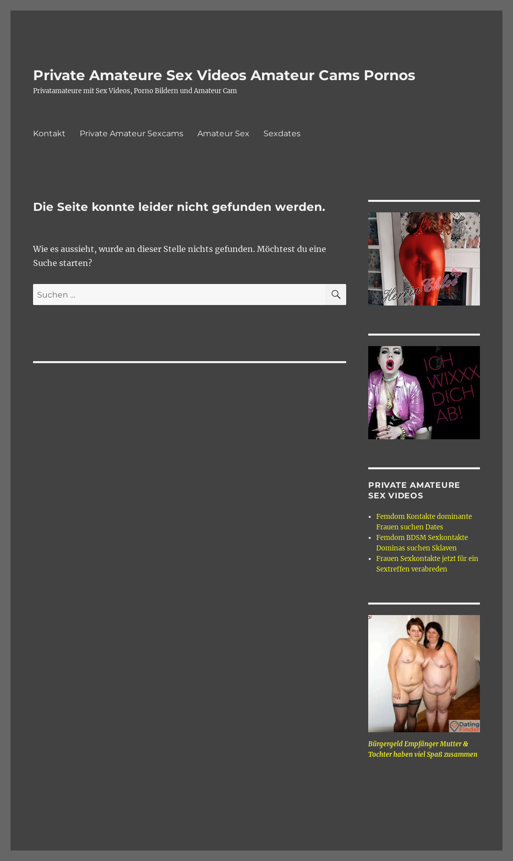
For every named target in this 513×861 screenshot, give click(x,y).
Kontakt (49, 133)
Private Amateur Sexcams (131, 133)
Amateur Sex (223, 133)
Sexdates (282, 133)
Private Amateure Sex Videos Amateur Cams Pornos (224, 75)
